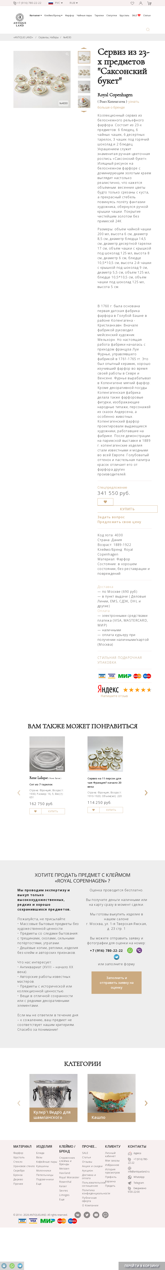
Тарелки (99, 15)
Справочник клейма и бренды (67, 1197)
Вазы (39, 1193)
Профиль (111, 1213)
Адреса (134, 1190)
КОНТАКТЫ (137, 1182)
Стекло (17, 1198)
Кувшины (42, 1202)
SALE (136, 15)
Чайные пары (84, 15)
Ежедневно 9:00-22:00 (137, 1226)
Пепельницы (44, 1211)
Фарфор (69, 15)
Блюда (40, 1189)
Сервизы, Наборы (48, 37)
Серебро (19, 1207)
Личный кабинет (110, 1190)
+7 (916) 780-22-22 (106, 987)
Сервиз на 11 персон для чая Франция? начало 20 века (110, 799)
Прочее (18, 1220)
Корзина (110, 1217)
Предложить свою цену (120, 522)
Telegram (136, 1219)
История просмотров (112, 1207)
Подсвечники (45, 1215)
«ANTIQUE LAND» (23, 37)
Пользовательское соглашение (93, 1220)
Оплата (104, 611)
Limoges (64, 1231)
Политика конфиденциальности (93, 1228)
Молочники (43, 1207)
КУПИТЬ (127, 509)
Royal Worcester (69, 1213)
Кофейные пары (46, 1198)
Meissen (64, 1205)
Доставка (105, 587)
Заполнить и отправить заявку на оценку (117, 1019)
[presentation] (19, 808)
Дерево (18, 1215)
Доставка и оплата (89, 1213)
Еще (39, 1220)
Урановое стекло (24, 1202)
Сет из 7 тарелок (45, 801)
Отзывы (87, 1198)
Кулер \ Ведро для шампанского (52, 1151)
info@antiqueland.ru (139, 1206)
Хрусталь (124, 15)
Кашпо (98, 1153)
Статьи (147, 15)
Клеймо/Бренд (53, 15)
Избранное (112, 1201)
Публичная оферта (89, 1235)
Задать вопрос (111, 517)
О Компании (90, 1241)
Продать (110, 1222)
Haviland (64, 1209)
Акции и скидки (92, 1202)
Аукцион (87, 1207)
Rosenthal (65, 1218)
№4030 (67, 37)
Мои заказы (112, 1197)
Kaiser (63, 1222)
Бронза (18, 1211)
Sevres (63, 1227)
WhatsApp (136, 1214)
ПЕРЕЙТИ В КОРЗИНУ (142, 1266)
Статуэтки (111, 15)
